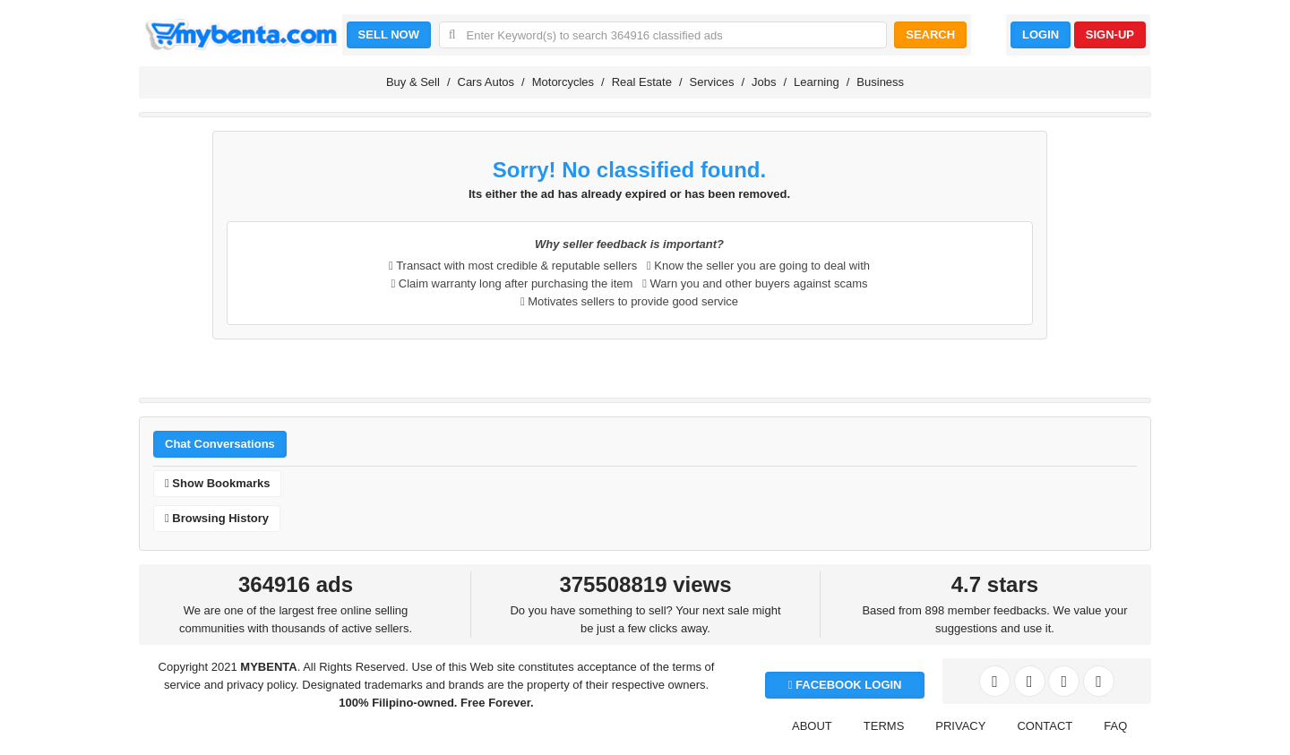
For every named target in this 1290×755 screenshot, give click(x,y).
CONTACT (1044, 726)
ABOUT (812, 726)
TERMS (884, 726)
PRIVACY (960, 726)
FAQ (1115, 726)
